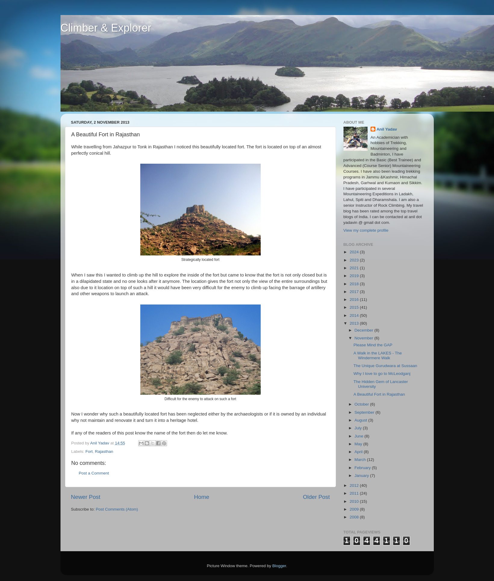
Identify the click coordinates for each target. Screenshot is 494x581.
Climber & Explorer (106, 28)
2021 (355, 268)
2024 (355, 252)
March (361, 459)
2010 (355, 501)
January (362, 475)
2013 (355, 323)
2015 (355, 307)
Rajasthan (104, 451)
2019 (355, 276)
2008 (355, 517)
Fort (89, 451)
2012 (355, 485)
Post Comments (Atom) (117, 509)
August (361, 420)
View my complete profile (366, 230)
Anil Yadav (387, 129)
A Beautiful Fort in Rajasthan (379, 394)
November (364, 338)
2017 (355, 291)
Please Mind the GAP (372, 345)
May (359, 444)
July (359, 428)
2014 (355, 315)
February (363, 467)
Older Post (316, 497)
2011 (355, 493)
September (365, 412)
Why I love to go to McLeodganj (381, 373)
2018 (355, 284)
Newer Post (86, 497)
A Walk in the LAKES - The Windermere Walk (377, 355)
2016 (355, 299)
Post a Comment (94, 473)
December (364, 330)
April (359, 452)
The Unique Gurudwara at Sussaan (385, 365)
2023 (355, 260)
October (362, 404)
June (360, 436)
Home (201, 497)
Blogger (279, 566)
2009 (355, 509)
